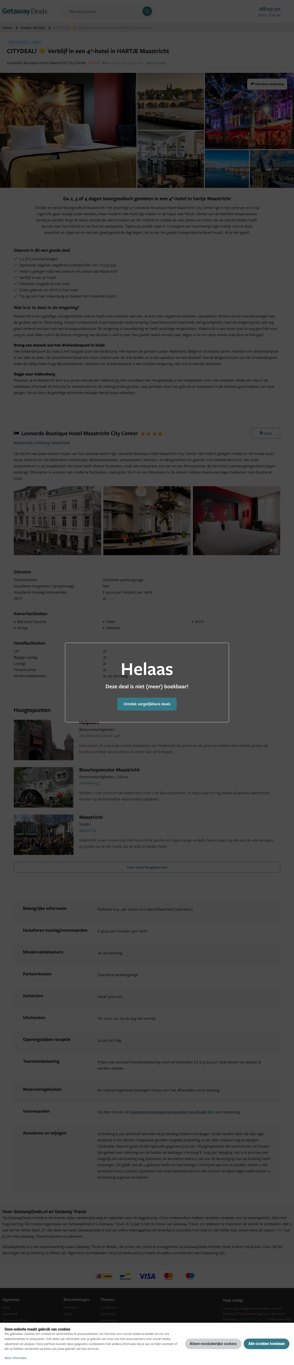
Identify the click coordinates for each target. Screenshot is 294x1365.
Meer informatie (16, 1358)
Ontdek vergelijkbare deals (147, 704)
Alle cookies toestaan (266, 1344)
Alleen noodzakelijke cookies (213, 1344)
